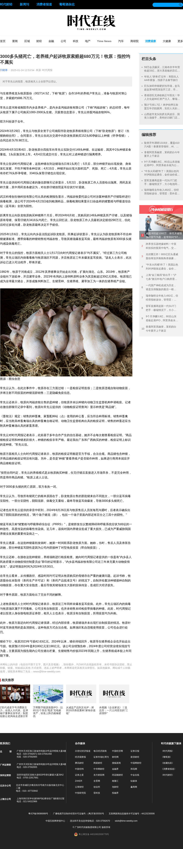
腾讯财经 (79, 763)
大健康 (167, 41)
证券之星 (79, 775)
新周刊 (24, 4)
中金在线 (135, 775)
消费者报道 (44, 4)
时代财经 (6, 4)
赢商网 (134, 787)
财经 (39, 41)
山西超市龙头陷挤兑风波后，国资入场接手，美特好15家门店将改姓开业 (162, 118)
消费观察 (150, 41)
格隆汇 (115, 781)
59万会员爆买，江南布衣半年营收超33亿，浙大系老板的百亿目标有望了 (162, 71)
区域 (27, 41)
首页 (2, 41)
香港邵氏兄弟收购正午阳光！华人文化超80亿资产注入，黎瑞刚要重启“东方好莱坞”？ (162, 99)
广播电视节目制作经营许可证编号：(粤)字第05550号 (78, 814)
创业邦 (96, 787)
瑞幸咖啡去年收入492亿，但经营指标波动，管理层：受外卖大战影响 (162, 193)
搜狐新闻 (116, 763)
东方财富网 (98, 775)
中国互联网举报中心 (55, 821)
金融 (51, 41)
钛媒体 (134, 781)
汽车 (121, 41)
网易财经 (97, 763)
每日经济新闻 (100, 751)
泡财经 (115, 787)
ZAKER (78, 781)
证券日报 (135, 751)
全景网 (96, 781)
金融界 (115, 769)
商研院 (134, 41)
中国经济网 (117, 751)
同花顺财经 (117, 775)
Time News (104, 41)
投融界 (115, 793)
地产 (87, 41)
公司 (63, 41)
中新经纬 (79, 769)
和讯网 (134, 769)
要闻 (15, 41)
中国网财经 (136, 763)
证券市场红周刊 (101, 757)
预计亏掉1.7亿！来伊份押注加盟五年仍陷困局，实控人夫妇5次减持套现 (161, 108)
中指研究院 (80, 793)
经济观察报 (80, 757)
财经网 (115, 757)
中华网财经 (98, 769)
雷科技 (96, 793)
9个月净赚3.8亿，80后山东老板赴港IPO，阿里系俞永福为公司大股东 (162, 165)
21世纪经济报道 (82, 751)
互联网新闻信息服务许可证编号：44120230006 (132, 814)
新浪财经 (135, 757)
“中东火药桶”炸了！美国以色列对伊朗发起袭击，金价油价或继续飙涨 (162, 175)
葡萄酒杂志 (67, 4)
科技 (75, 41)
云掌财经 (79, 787)
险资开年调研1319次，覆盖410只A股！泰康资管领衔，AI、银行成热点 (161, 146)
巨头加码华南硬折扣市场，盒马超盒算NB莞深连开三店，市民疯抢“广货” (162, 89)
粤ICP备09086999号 (38, 814)
